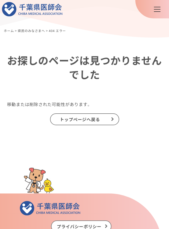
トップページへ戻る (80, 119)
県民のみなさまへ (31, 30)
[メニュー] (157, 9)
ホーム (9, 30)
